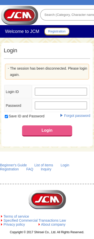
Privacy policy (14, 224)
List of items (43, 165)
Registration (9, 169)
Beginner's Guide (13, 165)
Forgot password (77, 116)
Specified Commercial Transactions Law (35, 220)
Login (65, 165)
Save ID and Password (26, 116)
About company (53, 224)
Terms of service (16, 216)
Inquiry (46, 169)
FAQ (29, 169)
